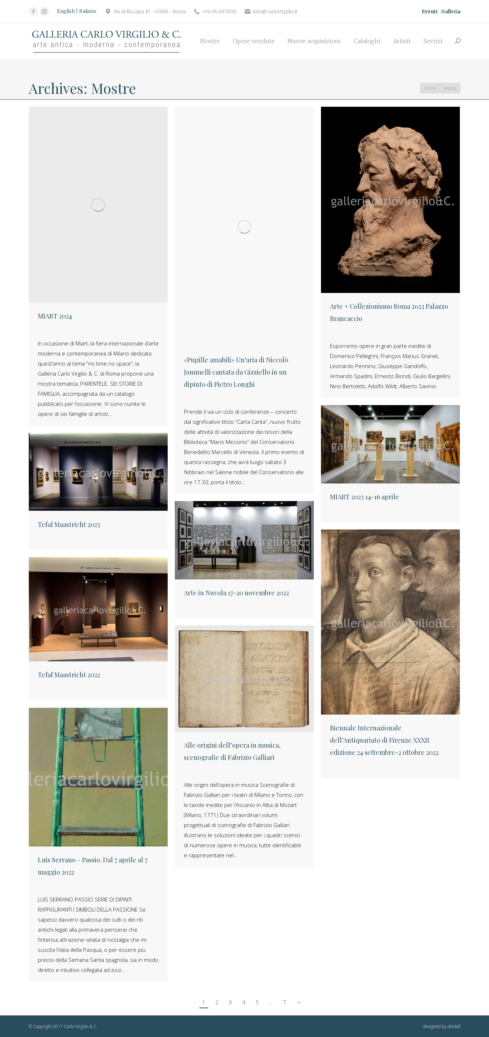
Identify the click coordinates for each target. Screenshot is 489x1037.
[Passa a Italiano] (87, 11)
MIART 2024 (55, 316)
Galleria (451, 12)
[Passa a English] (67, 11)
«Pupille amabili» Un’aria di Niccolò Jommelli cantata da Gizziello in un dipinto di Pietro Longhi (236, 372)
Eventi (430, 12)
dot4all (454, 1026)
